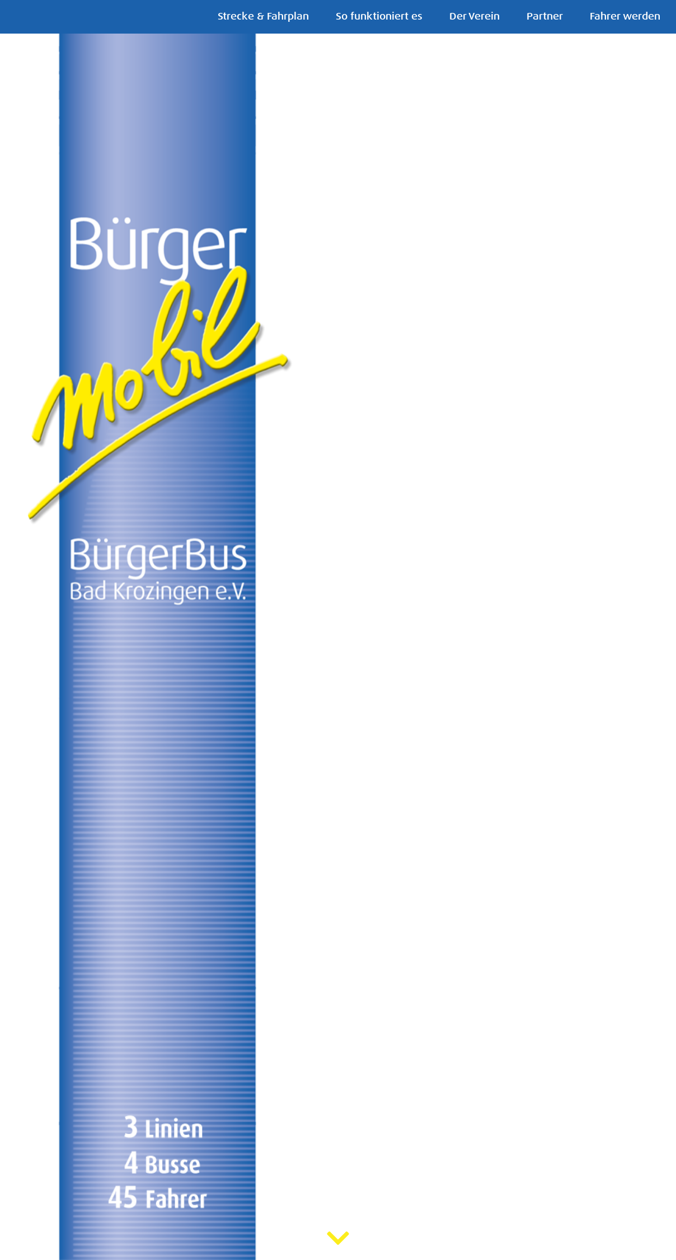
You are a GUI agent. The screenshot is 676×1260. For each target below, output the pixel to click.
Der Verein (474, 17)
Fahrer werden (625, 17)
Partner (545, 17)
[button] (13, 631)
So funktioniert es (379, 17)
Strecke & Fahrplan (263, 17)
